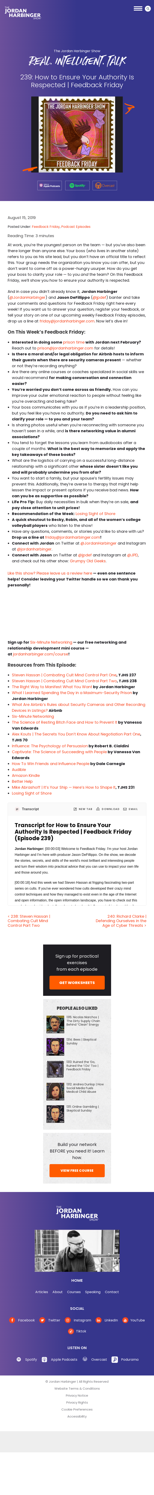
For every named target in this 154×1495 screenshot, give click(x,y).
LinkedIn (107, 1320)
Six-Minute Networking (51, 642)
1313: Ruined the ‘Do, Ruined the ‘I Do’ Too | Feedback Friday (82, 1065)
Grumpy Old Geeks (88, 561)
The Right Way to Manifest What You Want (52, 686)
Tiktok (77, 1331)
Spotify (31, 1359)
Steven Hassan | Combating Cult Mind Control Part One (64, 675)
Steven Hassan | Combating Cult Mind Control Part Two (64, 681)
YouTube (133, 1320)
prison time (74, 342)
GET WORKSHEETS (77, 982)
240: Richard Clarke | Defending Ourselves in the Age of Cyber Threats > (121, 921)
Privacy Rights (77, 1402)
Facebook (22, 1320)
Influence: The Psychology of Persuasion (50, 746)
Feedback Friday (46, 226)
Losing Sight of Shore (95, 513)
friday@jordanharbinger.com (67, 321)
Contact (112, 1292)
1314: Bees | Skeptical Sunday (81, 1041)
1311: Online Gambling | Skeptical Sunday (82, 1108)
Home (77, 1280)
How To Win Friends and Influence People (50, 763)
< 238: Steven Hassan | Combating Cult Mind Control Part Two (29, 921)
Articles (41, 1292)
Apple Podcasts (64, 1359)
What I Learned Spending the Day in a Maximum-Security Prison (72, 692)
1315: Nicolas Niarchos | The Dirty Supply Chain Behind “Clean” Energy (83, 1020)
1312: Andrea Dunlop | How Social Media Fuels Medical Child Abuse (85, 1088)
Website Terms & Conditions (77, 1388)
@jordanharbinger (34, 549)
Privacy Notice (77, 1395)
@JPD (132, 555)
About (57, 1292)
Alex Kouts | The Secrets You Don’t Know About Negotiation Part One (76, 734)
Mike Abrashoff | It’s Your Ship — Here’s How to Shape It (64, 787)
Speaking (92, 1292)
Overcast (99, 1359)
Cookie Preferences (77, 1409)
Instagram (78, 1320)
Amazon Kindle (26, 775)
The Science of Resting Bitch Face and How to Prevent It (64, 722)
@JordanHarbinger (27, 297)
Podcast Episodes (75, 226)
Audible (19, 769)
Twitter (49, 1320)
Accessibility (77, 1416)
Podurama (129, 1359)
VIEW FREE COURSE (77, 1170)
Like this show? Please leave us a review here (50, 573)
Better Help (22, 781)
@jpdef (99, 297)
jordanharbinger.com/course (40, 654)
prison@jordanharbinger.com (65, 348)
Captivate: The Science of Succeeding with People (59, 751)
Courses (74, 1292)
